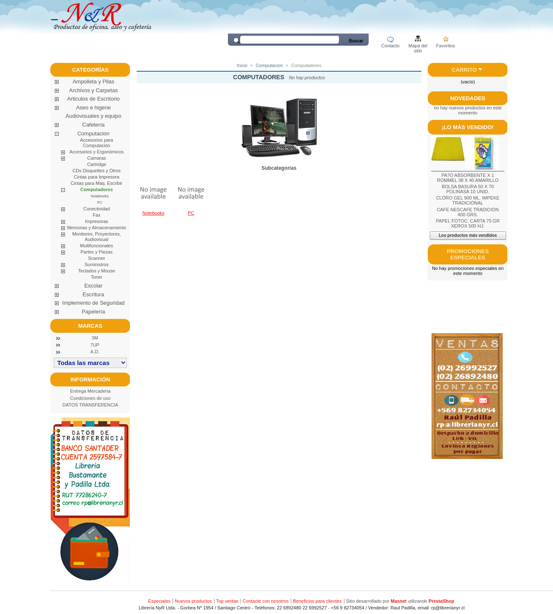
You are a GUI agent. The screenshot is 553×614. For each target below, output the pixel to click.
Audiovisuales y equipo (93, 116)
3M (95, 337)
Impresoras (96, 221)
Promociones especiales (467, 254)
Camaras (96, 158)
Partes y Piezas (96, 251)
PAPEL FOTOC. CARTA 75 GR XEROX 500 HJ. (467, 223)
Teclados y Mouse (96, 270)
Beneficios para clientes (317, 601)
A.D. (94, 351)
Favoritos (445, 45)
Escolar (93, 285)
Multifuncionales (96, 245)
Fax (96, 215)
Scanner (96, 258)
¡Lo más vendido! (468, 127)
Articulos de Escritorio (93, 99)
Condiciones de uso (90, 398)
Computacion (94, 133)
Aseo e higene (93, 107)
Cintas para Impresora (96, 176)
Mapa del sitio (417, 46)
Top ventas (227, 601)
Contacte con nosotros (266, 601)
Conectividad (96, 208)
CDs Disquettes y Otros (96, 170)
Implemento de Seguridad (93, 303)
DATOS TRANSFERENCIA (90, 404)
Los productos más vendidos (468, 235)
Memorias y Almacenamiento (96, 227)
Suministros (97, 264)
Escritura (93, 294)
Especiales (159, 601)
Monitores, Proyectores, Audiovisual (96, 236)
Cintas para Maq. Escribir (97, 183)
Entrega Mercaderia (90, 391)
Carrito (464, 70)
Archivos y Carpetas (93, 90)
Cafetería (93, 125)
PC (100, 202)
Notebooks (99, 196)
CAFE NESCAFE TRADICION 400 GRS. (468, 212)
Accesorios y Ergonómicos (97, 151)
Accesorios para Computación (96, 142)
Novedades (468, 98)
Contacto (390, 45)
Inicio (242, 65)
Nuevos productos (193, 601)
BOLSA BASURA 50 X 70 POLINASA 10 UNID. (468, 189)
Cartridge (96, 164)
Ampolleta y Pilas (93, 81)
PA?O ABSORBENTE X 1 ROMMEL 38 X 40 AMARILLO (468, 178)
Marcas (90, 326)
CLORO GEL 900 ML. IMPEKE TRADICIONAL (467, 200)
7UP (94, 344)
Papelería (93, 311)
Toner (97, 277)
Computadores (96, 189)
